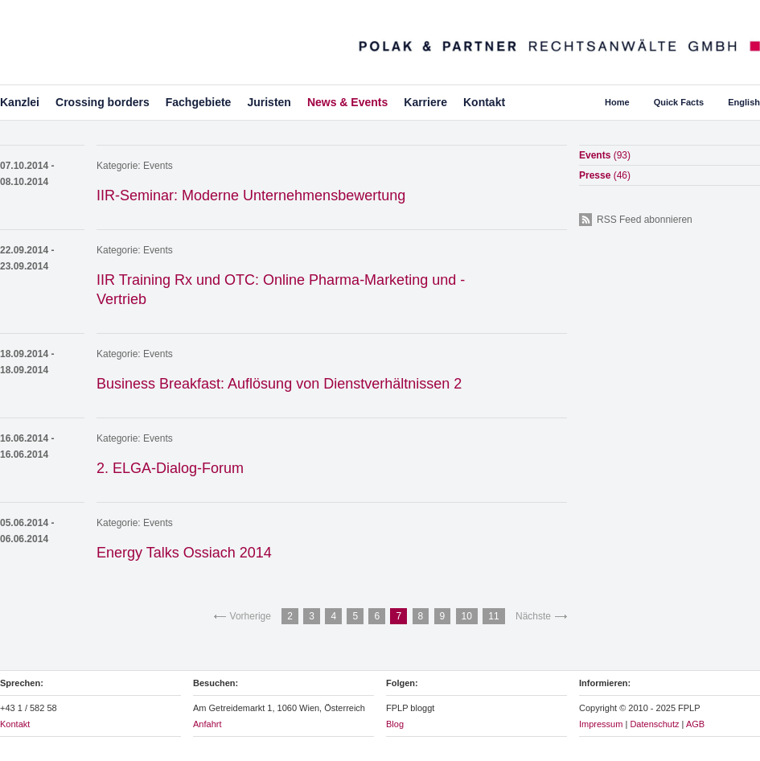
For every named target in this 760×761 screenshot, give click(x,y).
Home (617, 102)
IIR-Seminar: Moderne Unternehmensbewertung (251, 195)
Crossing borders (102, 102)
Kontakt (484, 102)
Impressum (600, 724)
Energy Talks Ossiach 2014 (184, 553)
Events (158, 165)
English (744, 102)
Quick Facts (679, 102)
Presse (605, 175)
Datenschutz (654, 724)
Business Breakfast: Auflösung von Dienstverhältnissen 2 (279, 384)
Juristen (268, 102)
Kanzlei (19, 102)
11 (493, 616)
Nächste (533, 616)
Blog (395, 724)
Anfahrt (207, 724)
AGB (695, 724)
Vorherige (250, 616)
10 (467, 616)
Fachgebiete (199, 102)
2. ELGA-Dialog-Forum (170, 468)
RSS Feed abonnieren (644, 219)
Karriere (425, 102)
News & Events (347, 102)
